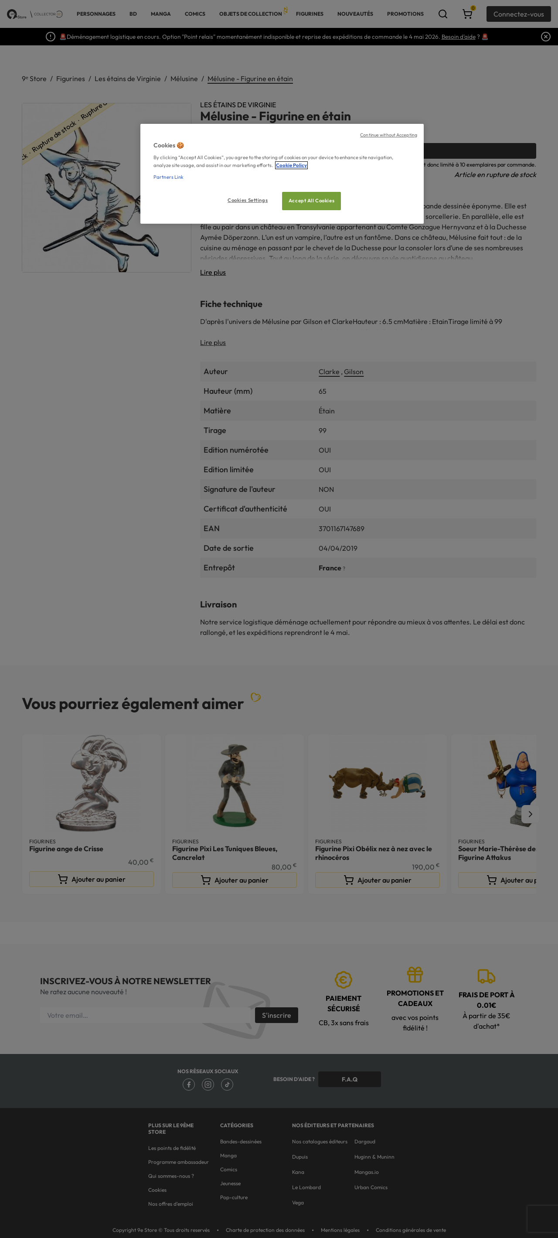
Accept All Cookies (311, 201)
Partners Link (168, 177)
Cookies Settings (248, 200)
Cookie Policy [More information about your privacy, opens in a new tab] (291, 165)
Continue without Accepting (388, 135)
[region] (282, 174)
